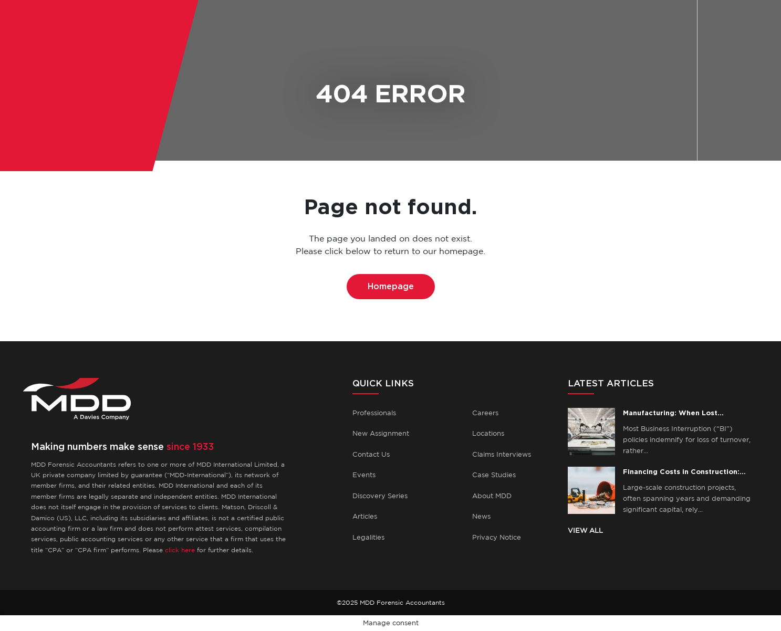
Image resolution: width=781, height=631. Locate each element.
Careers (485, 413)
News (481, 516)
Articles (364, 516)
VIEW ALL (585, 530)
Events (364, 475)
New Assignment (380, 433)
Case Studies (494, 475)
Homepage (391, 286)
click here (180, 549)
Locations (488, 433)
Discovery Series (380, 496)
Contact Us (371, 454)
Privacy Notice (496, 537)
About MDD (492, 496)
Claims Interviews (501, 454)
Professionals (374, 413)
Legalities (368, 537)
